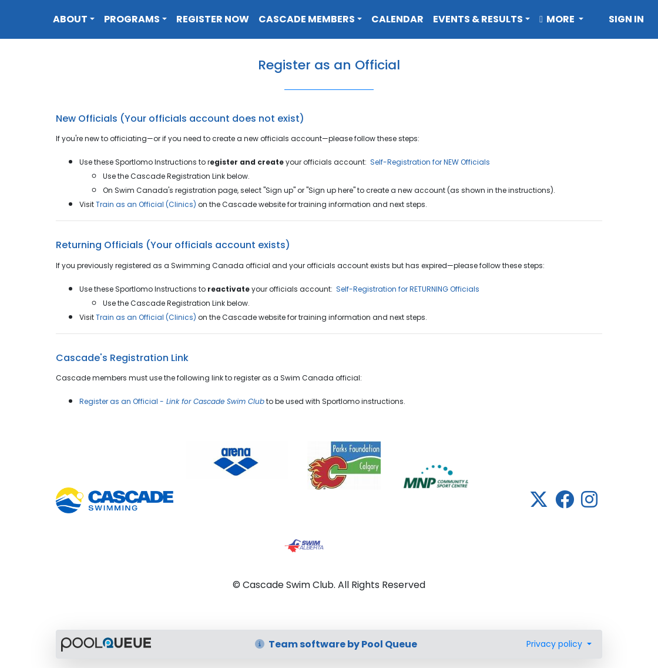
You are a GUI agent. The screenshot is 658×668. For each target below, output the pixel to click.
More (557, 19)
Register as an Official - (171, 401)
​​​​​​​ (237, 460)
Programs (132, 19)
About (70, 19)
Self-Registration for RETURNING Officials (407, 289)
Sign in (626, 19)
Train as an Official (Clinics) (146, 204)
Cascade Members (306, 19)
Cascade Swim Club (24, 16)
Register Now (212, 19)
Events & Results (478, 19)
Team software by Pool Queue (336, 644)
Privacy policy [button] (555, 644)
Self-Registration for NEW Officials (430, 162)
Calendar (397, 19)
